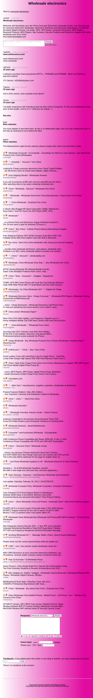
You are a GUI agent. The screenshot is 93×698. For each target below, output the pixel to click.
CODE (41, 641)
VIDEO (59, 641)
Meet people (59, 690)
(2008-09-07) (15, 18)
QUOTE (34, 641)
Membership (57, 689)
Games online (33, 689)
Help (52, 689)
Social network (30, 690)
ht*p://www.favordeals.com (14, 37)
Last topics (41, 689)
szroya (6, 18)
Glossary (47, 689)
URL (47, 641)
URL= (52, 641)
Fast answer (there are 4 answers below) (26, 44)
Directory (66, 690)
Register (57, 647)
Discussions (44, 690)
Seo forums (52, 690)
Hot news (37, 690)
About (63, 689)
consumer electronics (19, 11)
